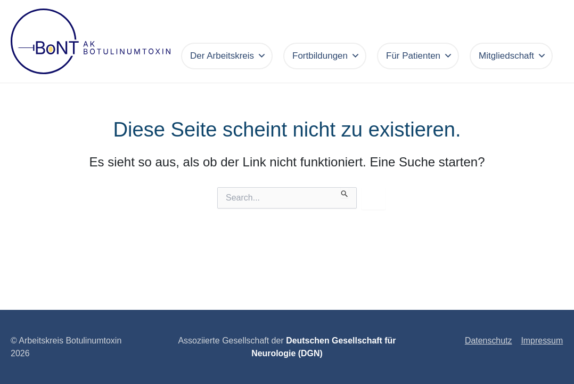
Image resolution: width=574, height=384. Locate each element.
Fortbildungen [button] (326, 56)
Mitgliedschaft (512, 56)
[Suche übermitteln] (345, 192)
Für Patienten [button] (419, 56)
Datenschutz (489, 340)
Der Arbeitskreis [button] (228, 56)
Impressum (542, 340)
